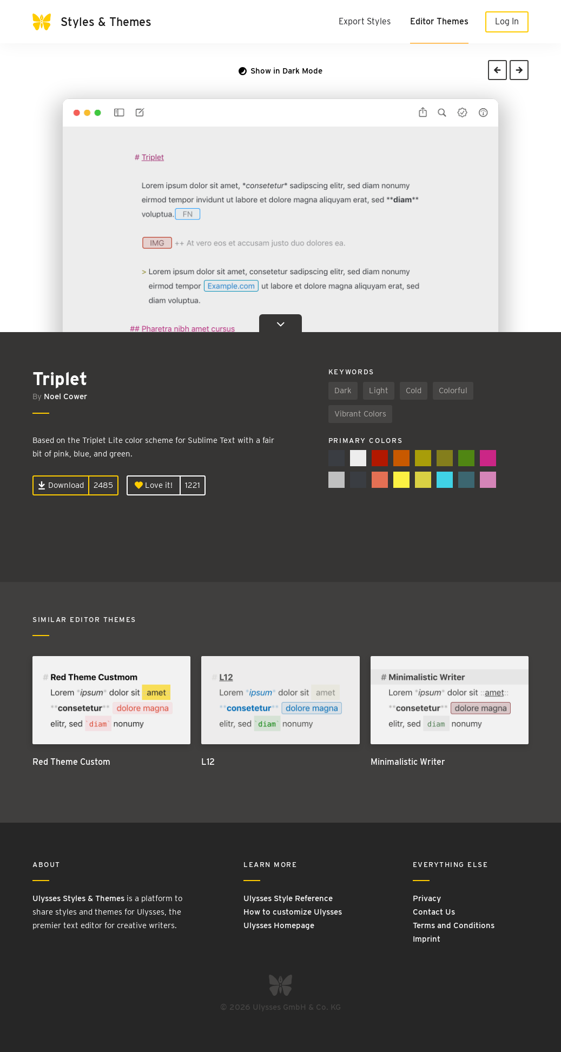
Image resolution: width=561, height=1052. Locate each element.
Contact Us (434, 912)
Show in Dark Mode (280, 71)
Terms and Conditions (453, 925)
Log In (507, 21)
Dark (343, 390)
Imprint (426, 939)
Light (378, 390)
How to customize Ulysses (292, 912)
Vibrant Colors (360, 414)
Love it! (154, 485)
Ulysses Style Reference (288, 898)
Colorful (453, 390)
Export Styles (365, 21)
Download (61, 485)
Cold (413, 390)
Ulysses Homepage (278, 925)
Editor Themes (439, 21)
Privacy (427, 898)
